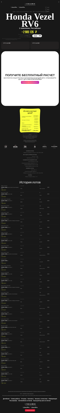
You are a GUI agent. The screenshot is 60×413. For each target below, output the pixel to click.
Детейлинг (6, 398)
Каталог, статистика (41, 398)
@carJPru (14, 7)
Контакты (31, 398)
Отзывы (23, 398)
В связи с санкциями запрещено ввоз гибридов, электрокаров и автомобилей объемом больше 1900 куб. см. (30, 141)
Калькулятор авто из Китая (42, 400)
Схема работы (15, 398)
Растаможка (13, 400)
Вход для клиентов (30, 410)
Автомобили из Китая (25, 400)
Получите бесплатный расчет (30, 82)
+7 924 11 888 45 (30, 3)
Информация (53, 398)
